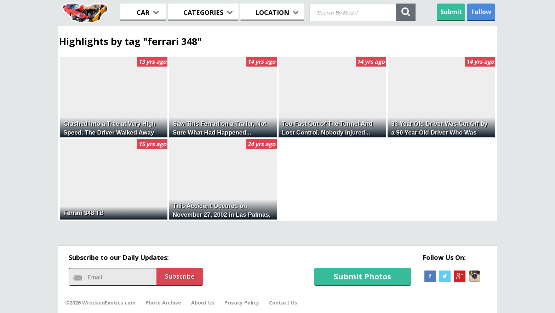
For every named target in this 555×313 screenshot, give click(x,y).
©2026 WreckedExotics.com (100, 302)
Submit (451, 12)
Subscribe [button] (180, 276)
